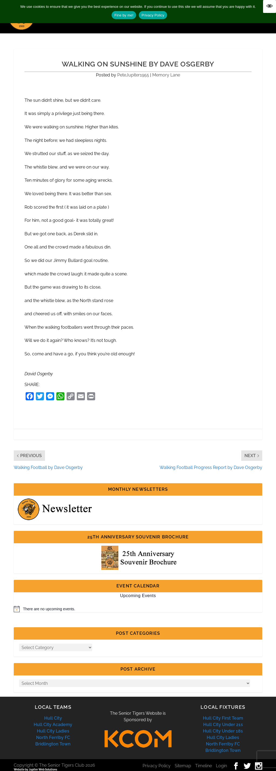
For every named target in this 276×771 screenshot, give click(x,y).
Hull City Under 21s (223, 719)
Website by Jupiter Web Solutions (35, 764)
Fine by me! (123, 15)
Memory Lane (166, 70)
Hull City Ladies (53, 726)
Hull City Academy (53, 719)
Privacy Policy (157, 760)
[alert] (138, 604)
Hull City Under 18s (223, 726)
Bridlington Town (53, 739)
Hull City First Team (223, 713)
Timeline (203, 760)
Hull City (53, 713)
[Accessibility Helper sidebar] (269, 6)
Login (221, 760)
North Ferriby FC (53, 732)
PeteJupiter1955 (133, 70)
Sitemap (183, 760)
